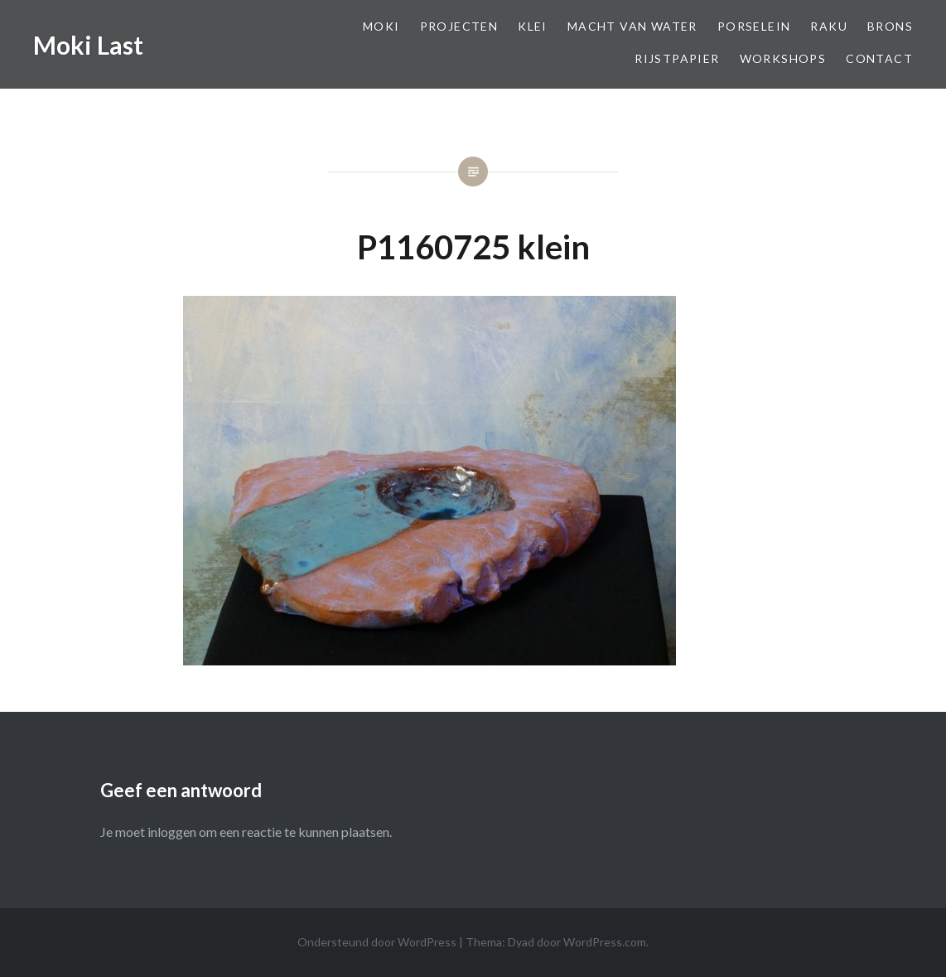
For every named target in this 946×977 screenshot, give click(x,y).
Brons (890, 26)
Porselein (754, 26)
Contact (879, 58)
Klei (533, 26)
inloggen (171, 831)
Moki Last (88, 45)
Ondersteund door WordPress (376, 942)
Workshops (783, 58)
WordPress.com (604, 942)
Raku (828, 26)
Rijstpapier (677, 58)
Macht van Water (632, 26)
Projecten (459, 26)
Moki (381, 26)
